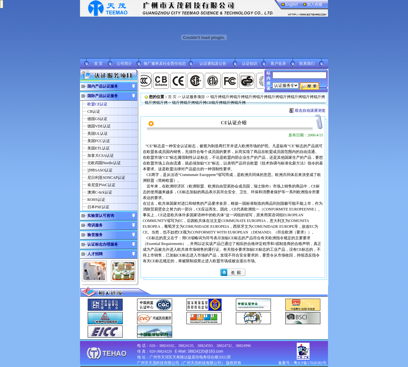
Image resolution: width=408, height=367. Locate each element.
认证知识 (249, 63)
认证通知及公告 (213, 63)
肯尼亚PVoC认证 (101, 185)
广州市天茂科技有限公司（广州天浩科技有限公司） (181, 363)
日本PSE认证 (98, 207)
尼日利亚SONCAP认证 (106, 177)
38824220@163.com (205, 351)
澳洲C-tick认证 (99, 192)
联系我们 (307, 63)
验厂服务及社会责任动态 (165, 63)
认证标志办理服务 (102, 244)
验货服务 (95, 235)
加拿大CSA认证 (100, 155)
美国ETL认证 (98, 148)
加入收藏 (314, 4)
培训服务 (95, 225)
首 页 (98, 63)
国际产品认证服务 (102, 96)
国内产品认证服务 (102, 86)
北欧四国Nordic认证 (104, 163)
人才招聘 (95, 254)
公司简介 (124, 63)
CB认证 (93, 111)
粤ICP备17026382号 (310, 363)
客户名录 (278, 63)
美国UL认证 (97, 133)
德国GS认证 (97, 119)
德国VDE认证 (99, 126)
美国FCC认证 (98, 141)
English (291, 4)
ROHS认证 (96, 199)
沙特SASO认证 (100, 170)
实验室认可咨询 (100, 215)
